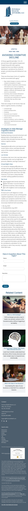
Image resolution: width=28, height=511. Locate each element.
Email (4, 266)
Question (4, 273)
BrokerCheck (7, 453)
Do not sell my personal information (13, 480)
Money (3, 437)
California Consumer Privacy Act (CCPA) (17, 478)
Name (5, 258)
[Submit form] (5, 286)
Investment (4, 431)
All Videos (3, 442)
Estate (3, 433)
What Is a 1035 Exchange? (14, 314)
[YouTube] (1, 184)
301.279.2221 (14, 21)
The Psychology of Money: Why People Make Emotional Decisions (14, 349)
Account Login (14, 23)
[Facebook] (1, 187)
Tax (2, 436)
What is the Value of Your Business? (14, 383)
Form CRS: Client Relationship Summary (9, 504)
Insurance (3, 434)
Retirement (4, 430)
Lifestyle (3, 439)
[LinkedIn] (1, 181)
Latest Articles (4, 441)
